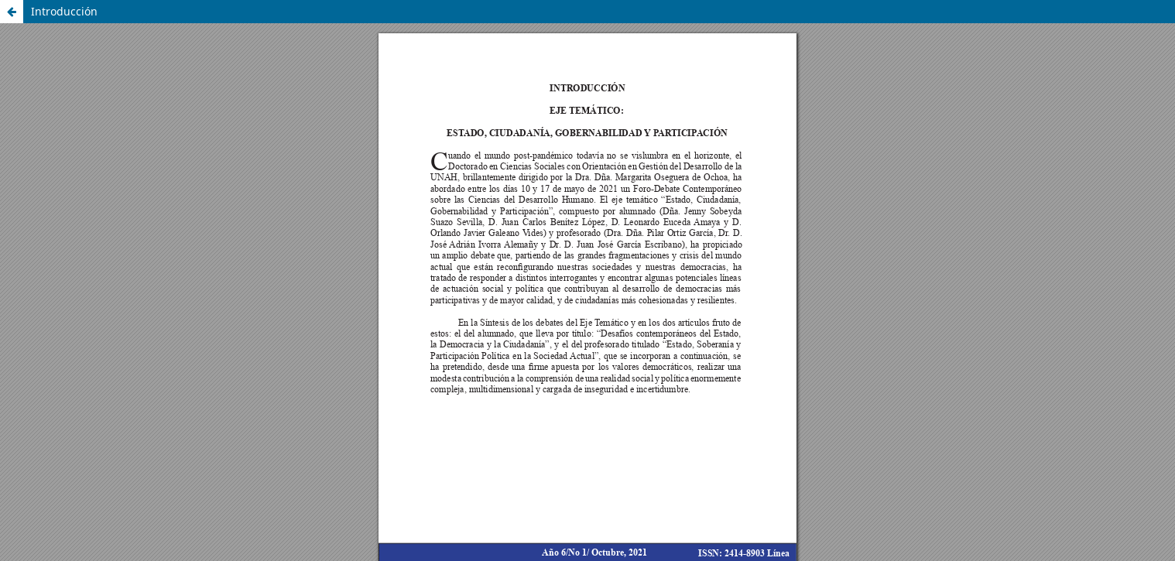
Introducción (64, 11)
